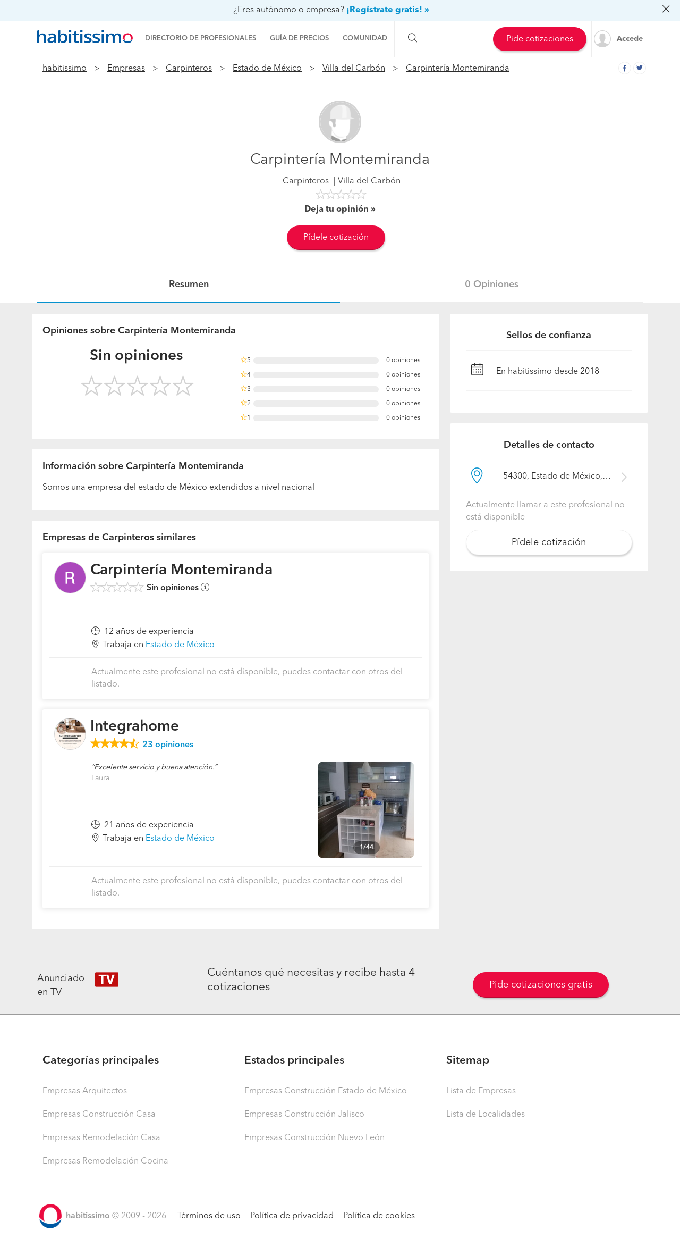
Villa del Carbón (353, 68)
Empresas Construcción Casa (99, 1114)
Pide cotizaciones (539, 39)
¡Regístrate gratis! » (387, 10)
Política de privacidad (292, 1216)
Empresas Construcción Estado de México (325, 1091)
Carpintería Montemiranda (457, 68)
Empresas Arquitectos (84, 1091)
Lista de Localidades (485, 1114)
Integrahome (134, 727)
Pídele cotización (336, 237)
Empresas (126, 68)
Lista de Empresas (481, 1091)
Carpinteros (189, 68)
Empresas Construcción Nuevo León (314, 1138)
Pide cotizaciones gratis (540, 985)
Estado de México (267, 68)
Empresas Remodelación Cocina (105, 1161)
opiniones (167, 745)
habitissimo (64, 68)
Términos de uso (209, 1216)
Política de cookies (379, 1216)
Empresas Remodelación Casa (101, 1138)
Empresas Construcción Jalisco (304, 1114)
